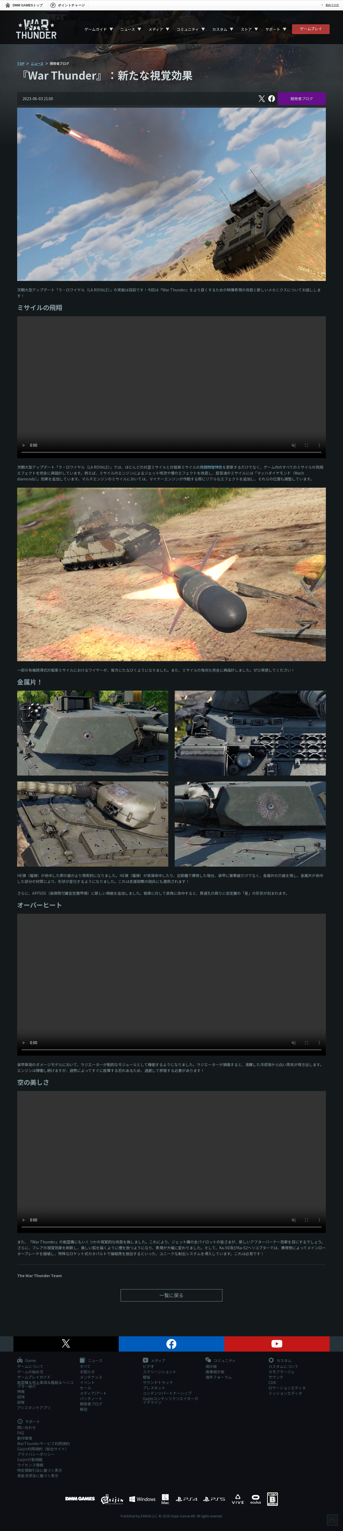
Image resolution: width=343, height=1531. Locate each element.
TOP (20, 63)
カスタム (219, 29)
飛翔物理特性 (211, 467)
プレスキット (154, 1388)
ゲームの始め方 (30, 1372)
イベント (87, 1382)
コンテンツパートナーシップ (167, 1393)
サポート (272, 29)
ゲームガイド (95, 29)
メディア (155, 29)
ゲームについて (30, 1366)
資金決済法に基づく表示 (37, 1475)
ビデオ (148, 1366)
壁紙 (146, 1377)
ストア (246, 29)
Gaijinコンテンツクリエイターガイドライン (170, 1400)
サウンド (276, 1377)
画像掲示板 (215, 1372)
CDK (272, 1382)
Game (26, 1361)
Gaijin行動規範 (30, 1459)
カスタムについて (284, 1366)
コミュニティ (188, 29)
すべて (85, 1366)
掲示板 (211, 1366)
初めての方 (332, 4)
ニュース (127, 29)
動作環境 (24, 1438)
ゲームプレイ (311, 28)
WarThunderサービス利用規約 (43, 1443)
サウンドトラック (158, 1382)
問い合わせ (26, 1427)
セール (85, 1388)
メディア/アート (93, 1393)
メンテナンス (91, 1377)
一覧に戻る (171, 1295)
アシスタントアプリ (34, 1407)
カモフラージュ (281, 1372)
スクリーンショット (159, 1372)
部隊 (21, 1402)
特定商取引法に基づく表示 (39, 1470)
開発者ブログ (301, 98)
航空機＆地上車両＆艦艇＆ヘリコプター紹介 (45, 1384)
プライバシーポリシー (36, 1454)
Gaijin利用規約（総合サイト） (43, 1449)
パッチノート (91, 1398)
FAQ (20, 1433)
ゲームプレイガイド (34, 1377)
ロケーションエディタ (287, 1388)
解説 (83, 1409)
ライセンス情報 (30, 1465)
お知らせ (87, 1372)
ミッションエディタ (285, 1393)
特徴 (21, 1391)
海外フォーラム (219, 1377)
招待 (21, 1397)
